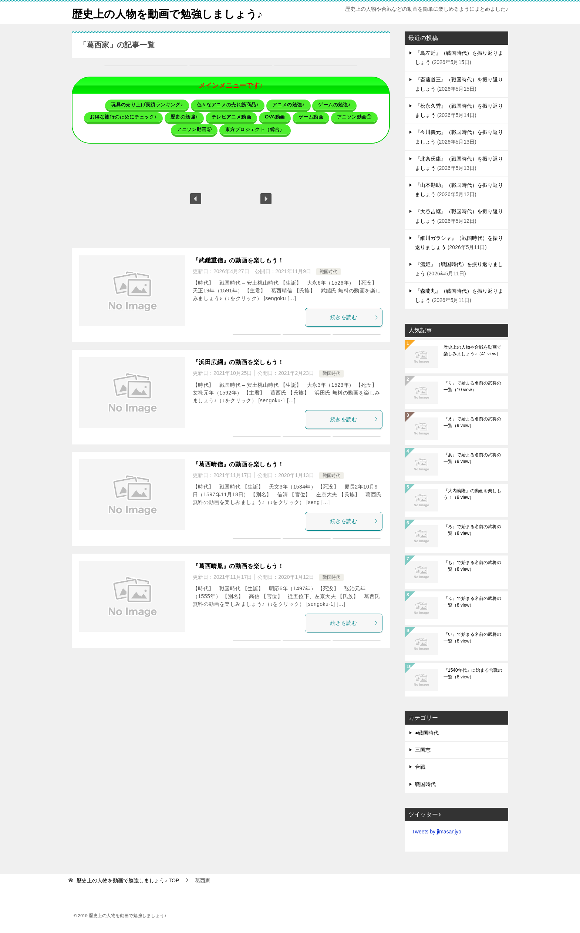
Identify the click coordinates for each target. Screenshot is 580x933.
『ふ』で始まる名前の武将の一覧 (472, 602)
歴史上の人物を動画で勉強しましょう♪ (170, 12)
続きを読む (354, 316)
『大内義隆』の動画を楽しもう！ (472, 494)
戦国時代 (328, 270)
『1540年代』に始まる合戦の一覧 (473, 673)
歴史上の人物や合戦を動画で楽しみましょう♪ (472, 350)
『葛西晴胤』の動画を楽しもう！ (238, 565)
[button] (195, 198)
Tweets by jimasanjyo (436, 832)
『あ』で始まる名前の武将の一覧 (472, 458)
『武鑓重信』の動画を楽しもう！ (238, 259)
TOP (128, 880)
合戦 (420, 767)
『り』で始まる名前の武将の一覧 (472, 386)
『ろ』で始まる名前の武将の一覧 (472, 530)
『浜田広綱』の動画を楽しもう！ (238, 361)
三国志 (423, 750)
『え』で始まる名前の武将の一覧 (472, 422)
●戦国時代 (427, 733)
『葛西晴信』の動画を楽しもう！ (238, 463)
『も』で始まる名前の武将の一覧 (472, 566)
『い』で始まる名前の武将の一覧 (472, 638)
